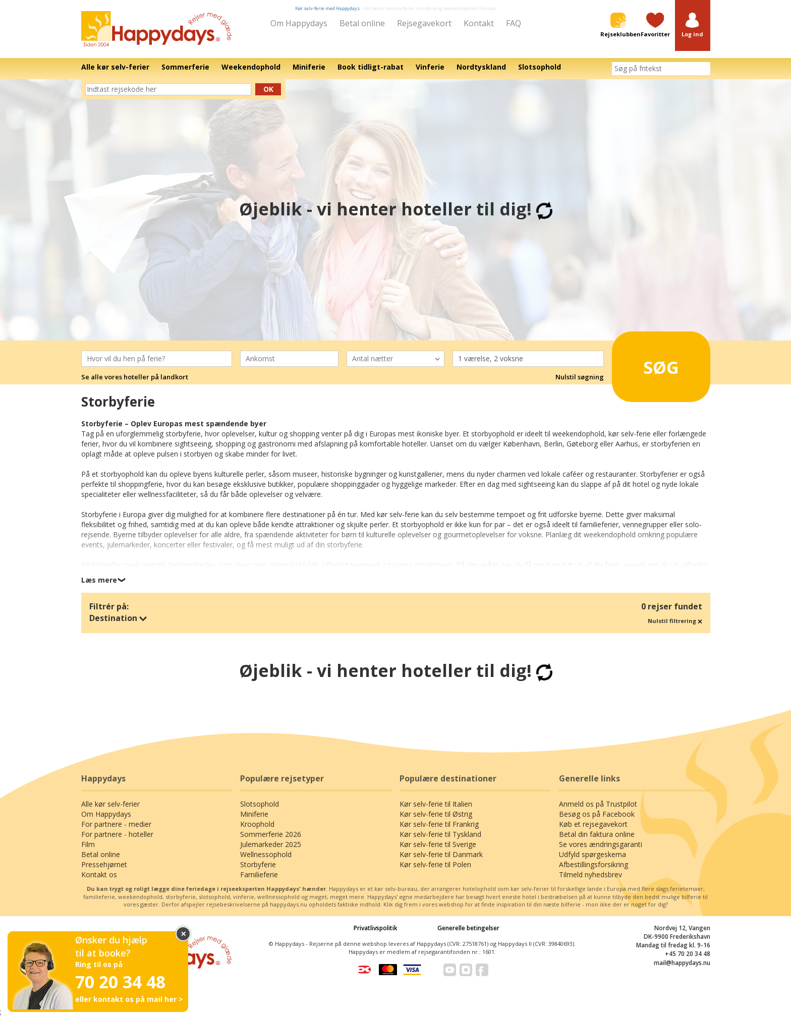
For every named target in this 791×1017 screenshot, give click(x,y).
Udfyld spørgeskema (592, 854)
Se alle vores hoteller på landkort (134, 376)
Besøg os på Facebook (597, 814)
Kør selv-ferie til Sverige (438, 844)
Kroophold (257, 824)
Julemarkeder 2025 (270, 844)
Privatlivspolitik (376, 928)
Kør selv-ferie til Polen (435, 864)
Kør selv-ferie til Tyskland (440, 834)
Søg (647, 363)
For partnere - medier (116, 824)
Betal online (362, 23)
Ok (268, 89)
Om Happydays (298, 23)
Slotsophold (259, 804)
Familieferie (259, 874)
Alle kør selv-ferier (110, 804)
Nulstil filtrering (675, 621)
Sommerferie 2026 (270, 834)
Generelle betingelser (468, 928)
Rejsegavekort (424, 23)
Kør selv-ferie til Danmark (441, 854)
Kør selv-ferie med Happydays (327, 8)
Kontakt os (99, 874)
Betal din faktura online (597, 834)
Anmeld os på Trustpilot (598, 804)
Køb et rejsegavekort (593, 824)
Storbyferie (258, 864)
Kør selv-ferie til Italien (436, 804)
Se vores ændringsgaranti (600, 844)
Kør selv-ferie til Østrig (436, 814)
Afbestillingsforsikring (593, 864)
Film (88, 844)
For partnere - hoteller (117, 834)
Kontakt (479, 23)
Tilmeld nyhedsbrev (590, 874)
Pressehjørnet (104, 864)
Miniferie (254, 814)
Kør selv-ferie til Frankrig (439, 824)
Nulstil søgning (579, 376)
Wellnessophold (266, 854)
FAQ (513, 23)
